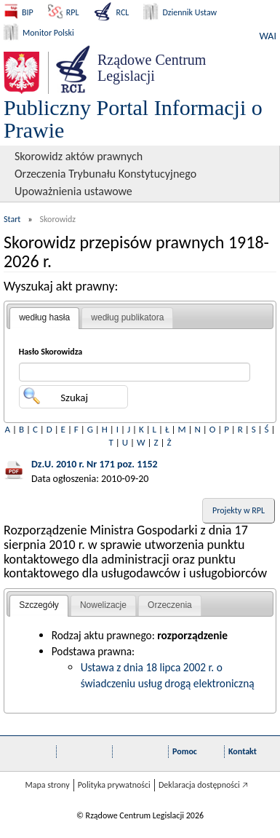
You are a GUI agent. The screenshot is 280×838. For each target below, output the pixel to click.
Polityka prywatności (114, 785)
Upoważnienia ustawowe (73, 191)
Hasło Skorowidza (51, 352)
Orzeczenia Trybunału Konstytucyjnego (105, 174)
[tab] (44, 318)
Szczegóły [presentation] (39, 605)
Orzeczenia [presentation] (170, 605)
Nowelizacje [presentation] (103, 605)
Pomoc (184, 751)
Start (12, 219)
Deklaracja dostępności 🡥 (203, 785)
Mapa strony (47, 785)
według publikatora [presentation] (127, 317)
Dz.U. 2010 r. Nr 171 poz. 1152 (94, 464)
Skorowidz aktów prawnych (79, 156)
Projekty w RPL (238, 510)
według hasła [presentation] (44, 317)
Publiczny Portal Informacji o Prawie (133, 118)
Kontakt (242, 751)
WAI (268, 36)
